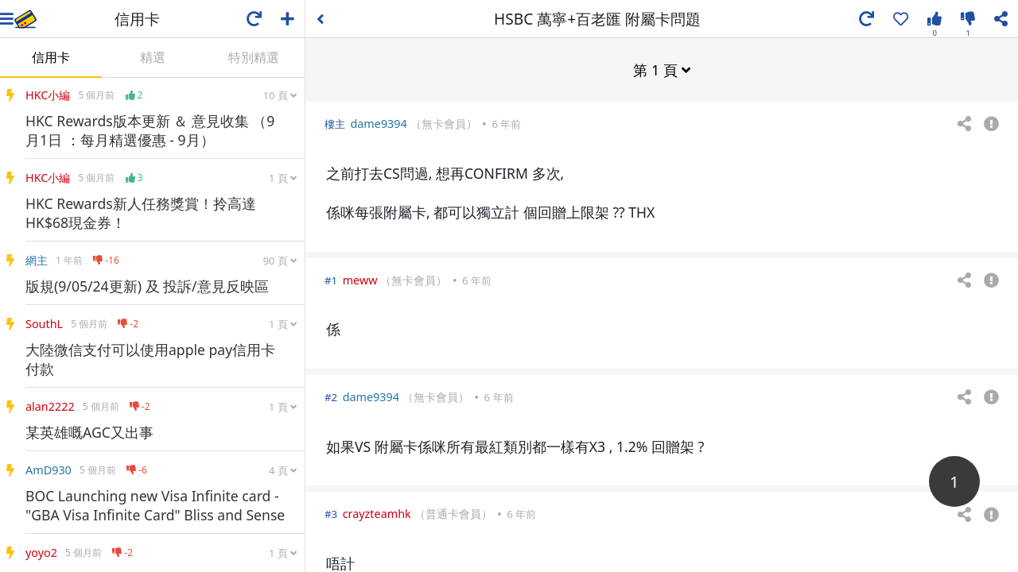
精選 (152, 57)
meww (360, 279)
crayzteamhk (377, 512)
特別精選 (253, 57)
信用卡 (51, 57)
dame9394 (378, 122)
